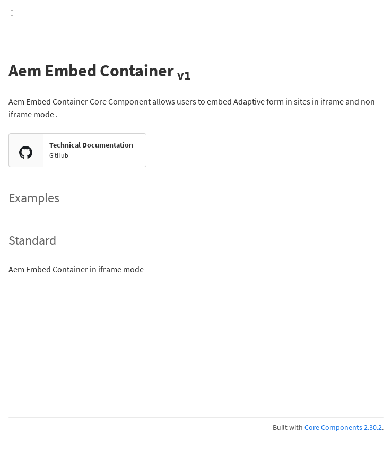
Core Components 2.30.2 (343, 427)
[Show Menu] (12, 12)
